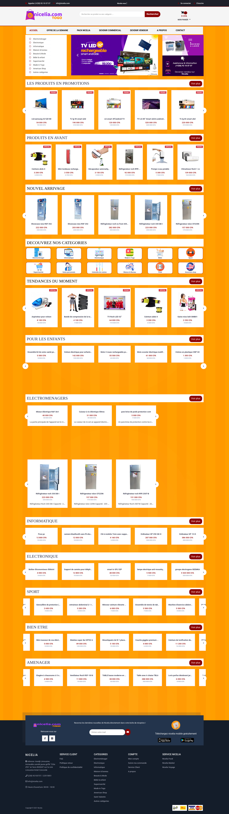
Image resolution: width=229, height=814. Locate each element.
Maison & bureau (38, 50)
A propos (132, 771)
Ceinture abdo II (38, 169)
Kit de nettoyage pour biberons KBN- (43, 352)
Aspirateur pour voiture (78, 317)
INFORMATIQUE (42, 521)
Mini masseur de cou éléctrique (49, 640)
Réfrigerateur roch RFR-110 (130, 169)
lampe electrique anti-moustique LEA (189, 569)
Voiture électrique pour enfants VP (115, 352)
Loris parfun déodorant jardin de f (182, 675)
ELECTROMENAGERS (47, 398)
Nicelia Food (167, 759)
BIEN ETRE (37, 627)
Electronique (36, 42)
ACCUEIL (34, 30)
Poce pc (78, 534)
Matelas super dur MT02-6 (81, 640)
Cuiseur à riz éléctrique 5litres (91, 412)
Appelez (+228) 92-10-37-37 (37, 3)
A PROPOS (162, 30)
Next (204, 110)
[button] (77, 55)
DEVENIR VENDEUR (139, 30)
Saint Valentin (100, 797)
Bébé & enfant (37, 57)
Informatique (36, 46)
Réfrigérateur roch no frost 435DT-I (152, 224)
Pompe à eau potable (160, 169)
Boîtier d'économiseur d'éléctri (78, 569)
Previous (25, 110)
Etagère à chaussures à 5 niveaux (50, 675)
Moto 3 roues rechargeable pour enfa (153, 352)
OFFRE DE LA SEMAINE (57, 30)
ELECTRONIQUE (42, 556)
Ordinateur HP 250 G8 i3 (187, 534)
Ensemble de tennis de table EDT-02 (150, 605)
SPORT (33, 591)
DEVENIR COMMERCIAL (110, 30)
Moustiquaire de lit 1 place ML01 (116, 640)
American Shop (37, 68)
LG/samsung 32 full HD (78, 119)
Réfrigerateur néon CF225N (92, 494)
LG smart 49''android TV (151, 119)
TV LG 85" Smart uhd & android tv (188, 119)
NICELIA (31, 755)
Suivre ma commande (137, 763)
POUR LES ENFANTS (46, 339)
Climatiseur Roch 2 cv (41, 119)
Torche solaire (41, 294)
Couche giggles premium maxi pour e (151, 640)
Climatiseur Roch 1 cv (190, 169)
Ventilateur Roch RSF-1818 (81, 675)
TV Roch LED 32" (151, 317)
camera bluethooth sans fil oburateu (116, 534)
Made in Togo (36, 65)
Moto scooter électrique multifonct (188, 352)
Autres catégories (101, 801)
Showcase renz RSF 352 (78, 224)
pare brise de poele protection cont (136, 412)
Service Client (134, 767)
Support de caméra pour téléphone (115, 569)
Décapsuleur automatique (99, 169)
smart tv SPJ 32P (151, 569)
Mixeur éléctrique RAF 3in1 (47, 412)
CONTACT (180, 30)
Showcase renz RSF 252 (114, 224)
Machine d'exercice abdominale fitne (183, 605)
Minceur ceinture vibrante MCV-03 (117, 605)
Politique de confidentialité (71, 767)
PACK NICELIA (83, 30)
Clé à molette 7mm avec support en (152, 534)
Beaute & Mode (37, 54)
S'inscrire (199, 3)
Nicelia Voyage (168, 767)
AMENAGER (38, 662)
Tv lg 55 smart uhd (115, 119)
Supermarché (36, 61)
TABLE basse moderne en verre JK (117, 675)
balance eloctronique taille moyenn (42, 569)
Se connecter (184, 3)
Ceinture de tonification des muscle (183, 640)
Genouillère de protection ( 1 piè (50, 605)
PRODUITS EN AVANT (47, 137)
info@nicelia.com (61, 3)
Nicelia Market (168, 763)
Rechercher (152, 14)
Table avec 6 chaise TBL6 (147, 675)
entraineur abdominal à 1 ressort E (84, 605)
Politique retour (66, 763)
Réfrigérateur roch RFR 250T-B (136, 494)
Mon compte (133, 759)
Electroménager (100, 759)
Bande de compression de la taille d (116, 317)
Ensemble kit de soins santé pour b (79, 352)
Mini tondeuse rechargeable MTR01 (73, 169)
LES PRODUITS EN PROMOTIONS (58, 83)
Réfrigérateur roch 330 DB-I (187, 224)
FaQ (61, 759)
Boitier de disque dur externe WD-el (43, 534)
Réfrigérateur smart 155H (41, 224)
